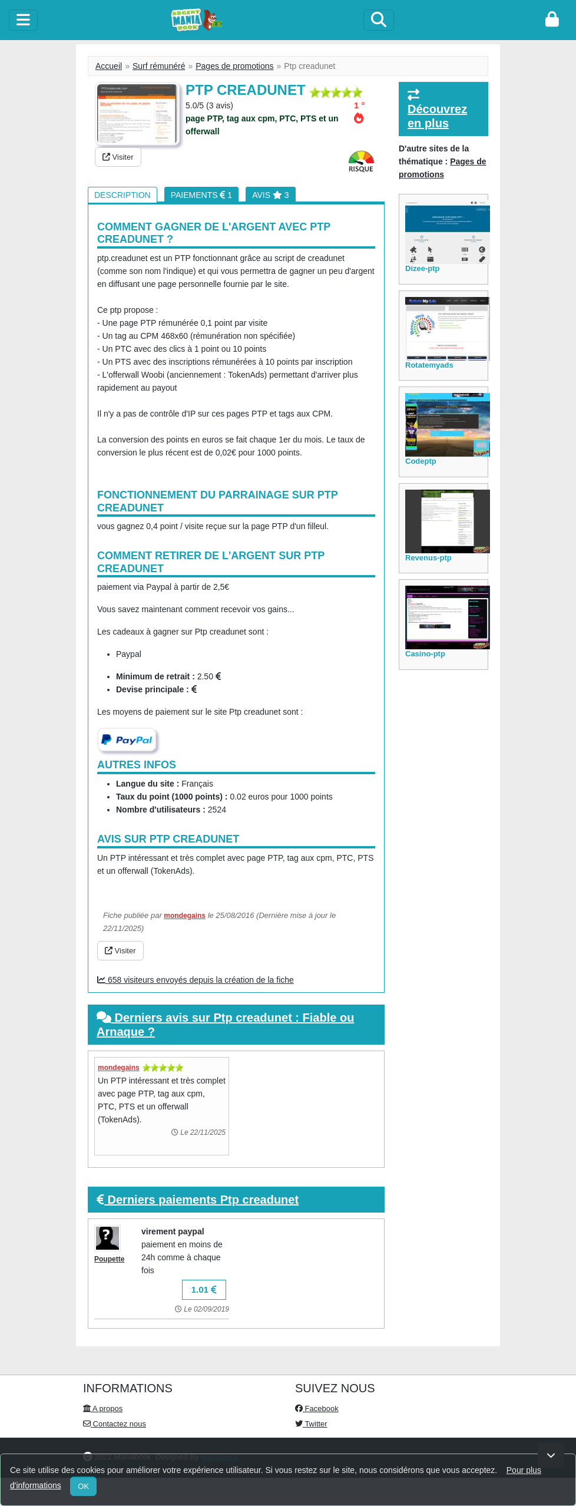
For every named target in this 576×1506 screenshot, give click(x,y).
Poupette (109, 1259)
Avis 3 (270, 195)
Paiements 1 (201, 195)
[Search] (378, 20)
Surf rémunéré (159, 66)
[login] (552, 20)
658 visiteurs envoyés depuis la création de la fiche (195, 980)
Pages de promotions (234, 66)
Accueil (108, 66)
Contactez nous (114, 1423)
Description (122, 195)
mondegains (185, 915)
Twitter (311, 1423)
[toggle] (23, 20)
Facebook (317, 1408)
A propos (103, 1408)
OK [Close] (83, 1486)
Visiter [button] (118, 157)
